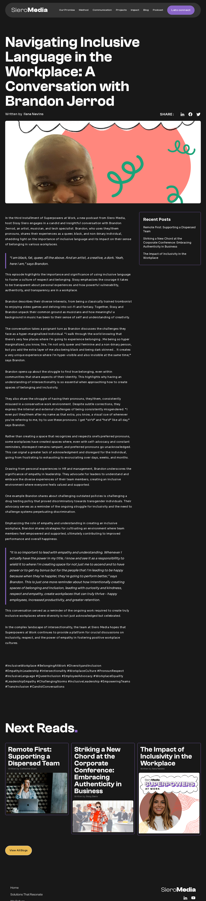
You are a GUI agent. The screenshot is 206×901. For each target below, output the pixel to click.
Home (14, 888)
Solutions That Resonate (26, 894)
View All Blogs (19, 850)
